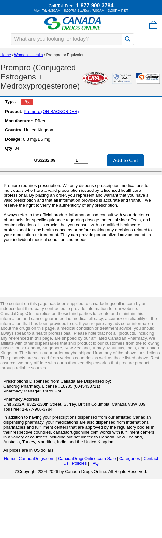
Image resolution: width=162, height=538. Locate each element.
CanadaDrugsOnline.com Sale (87, 458)
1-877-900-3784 (94, 5)
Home (5, 55)
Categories (129, 458)
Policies (79, 463)
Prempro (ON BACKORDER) (51, 111)
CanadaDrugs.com (36, 458)
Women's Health (28, 55)
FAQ (94, 463)
